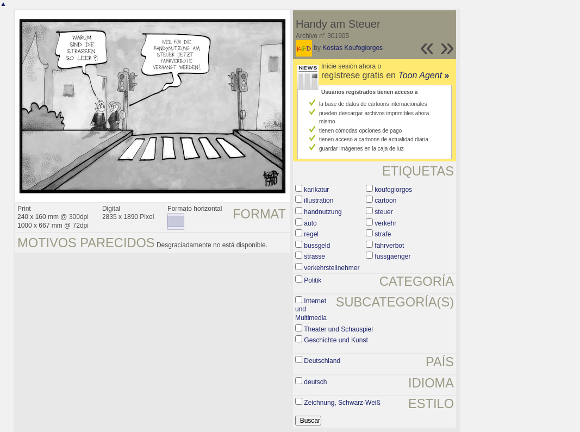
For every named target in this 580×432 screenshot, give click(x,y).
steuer (383, 212)
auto (310, 223)
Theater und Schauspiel (338, 329)
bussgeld (317, 245)
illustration (318, 200)
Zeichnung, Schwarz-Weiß (342, 402)
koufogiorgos (393, 189)
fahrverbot (389, 245)
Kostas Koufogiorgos (352, 48)
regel (311, 234)
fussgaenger (392, 256)
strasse (314, 256)
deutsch (315, 382)
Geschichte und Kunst (335, 340)
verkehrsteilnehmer (331, 268)
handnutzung (322, 212)
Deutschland (322, 361)
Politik (312, 280)
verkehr (385, 223)
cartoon (385, 200)
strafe (383, 234)
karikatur (316, 189)
